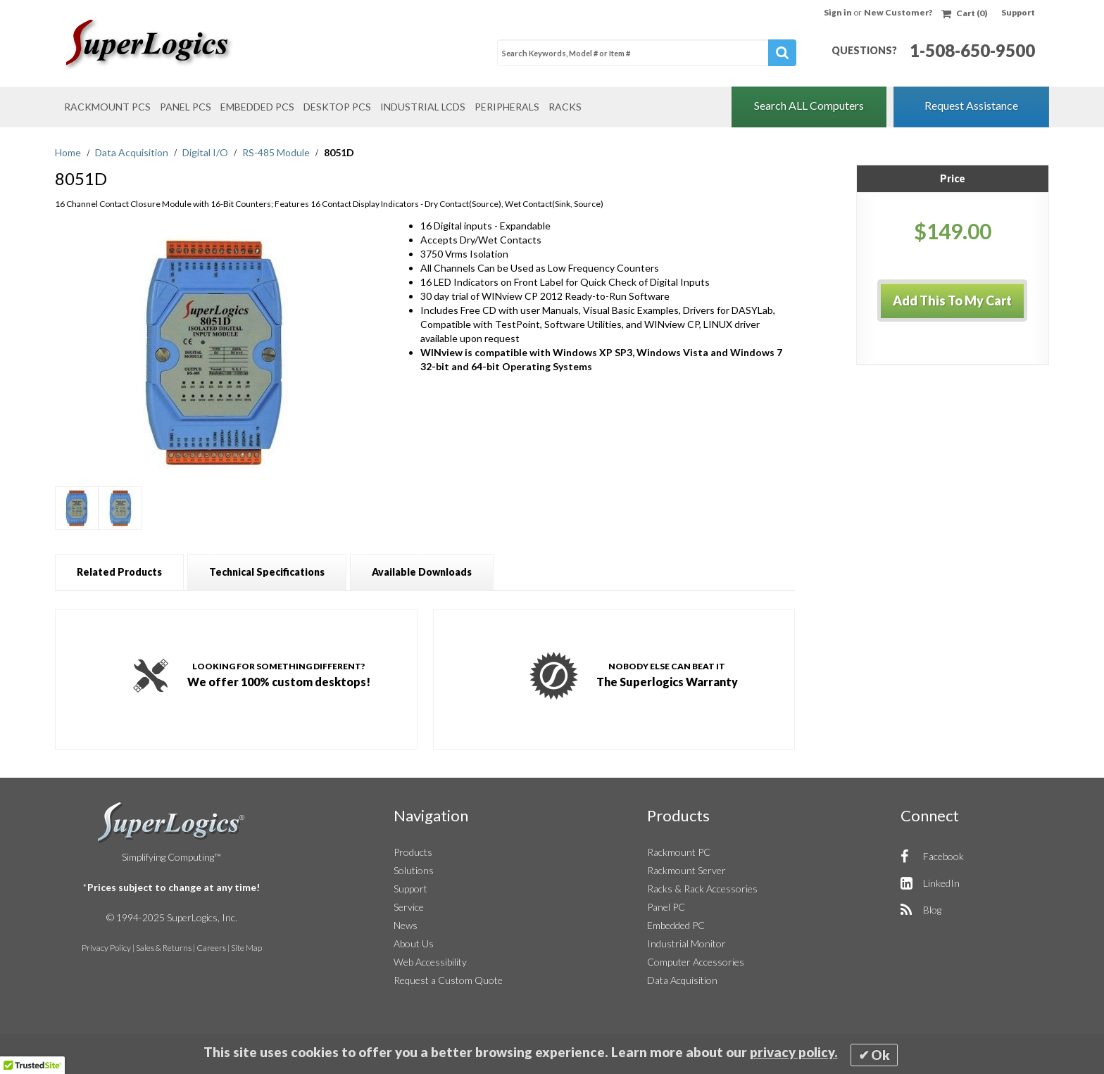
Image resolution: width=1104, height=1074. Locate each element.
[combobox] (646, 52)
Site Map (246, 947)
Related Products (119, 572)
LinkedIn (941, 883)
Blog (932, 910)
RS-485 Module (277, 152)
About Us (414, 943)
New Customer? (898, 12)
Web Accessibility (430, 962)
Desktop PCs (337, 107)
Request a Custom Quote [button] (448, 980)
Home (69, 152)
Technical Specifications (267, 572)
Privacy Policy (106, 947)
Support (1018, 12)
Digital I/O (206, 152)
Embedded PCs (257, 107)
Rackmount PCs (107, 107)
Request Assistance (971, 105)
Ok (880, 1055)
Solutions (414, 870)
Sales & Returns (164, 947)
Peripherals (507, 107)
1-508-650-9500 (972, 50)
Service (409, 907)
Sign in (838, 12)
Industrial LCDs (422, 107)
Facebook (943, 856)
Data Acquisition (132, 152)
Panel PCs (185, 107)
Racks (565, 107)
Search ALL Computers (809, 105)
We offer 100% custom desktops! (278, 673)
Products (413, 852)
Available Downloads (422, 572)
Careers (211, 947)
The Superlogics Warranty (667, 673)
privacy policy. (794, 1052)
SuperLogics (171, 822)
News (406, 925)
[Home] (175, 44)
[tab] (119, 572)
